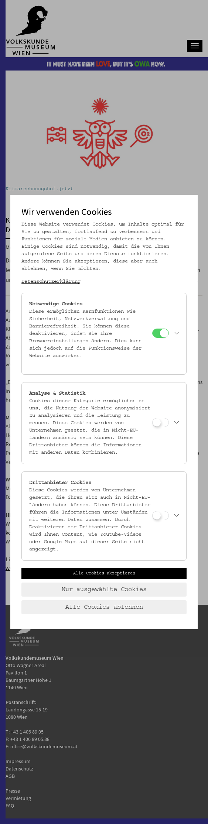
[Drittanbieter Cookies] (160, 515)
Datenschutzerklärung (51, 281)
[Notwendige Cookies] (160, 333)
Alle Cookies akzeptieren (104, 573)
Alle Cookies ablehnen (104, 607)
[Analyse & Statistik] (160, 422)
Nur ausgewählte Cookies (104, 589)
